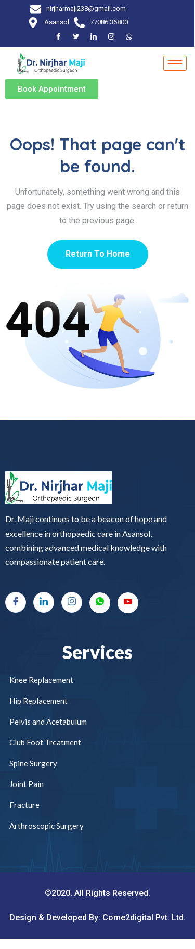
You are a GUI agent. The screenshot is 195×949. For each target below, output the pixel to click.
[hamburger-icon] (175, 63)
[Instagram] (112, 37)
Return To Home (98, 254)
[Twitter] (76, 37)
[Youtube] (128, 602)
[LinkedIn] (94, 37)
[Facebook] (59, 37)
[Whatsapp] (99, 602)
